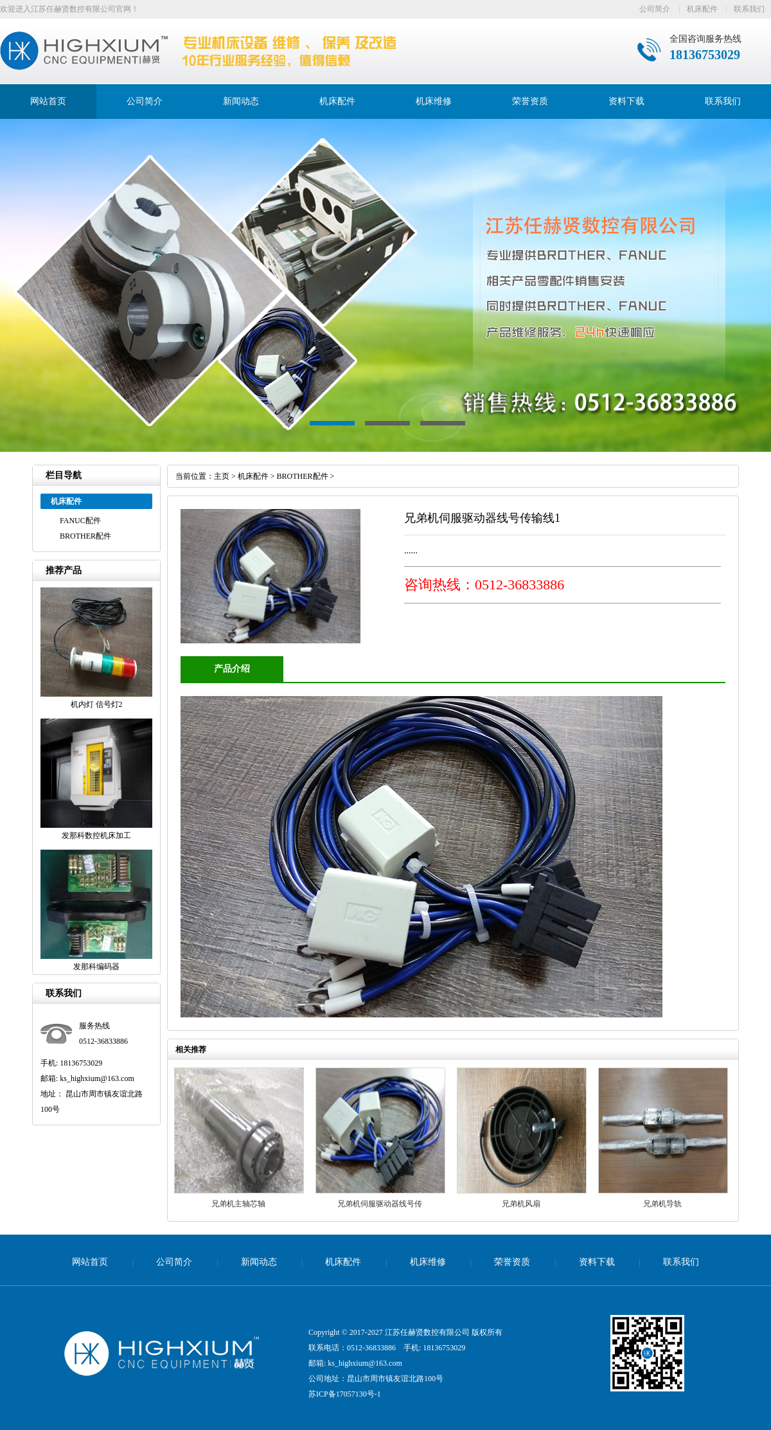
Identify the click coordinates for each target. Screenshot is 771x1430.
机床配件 (702, 8)
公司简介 (654, 8)
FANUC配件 (80, 520)
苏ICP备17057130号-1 (344, 1394)
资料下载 (626, 101)
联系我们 (749, 8)
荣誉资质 (530, 101)
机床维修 (434, 101)
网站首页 (48, 101)
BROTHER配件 (85, 536)
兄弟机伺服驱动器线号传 (379, 1203)
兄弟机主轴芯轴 (238, 1203)
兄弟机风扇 (521, 1203)
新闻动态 (241, 101)
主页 (221, 476)
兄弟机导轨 (662, 1203)
